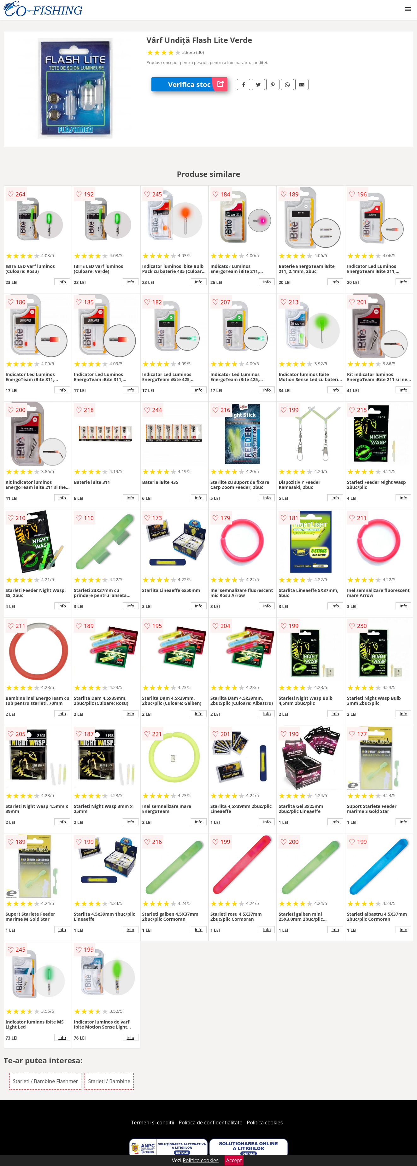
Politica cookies (265, 1122)
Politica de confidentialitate (211, 1122)
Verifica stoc (197, 84)
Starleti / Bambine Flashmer (45, 1081)
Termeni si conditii (152, 1122)
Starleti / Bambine (109, 1081)
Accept (234, 1160)
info (62, 282)
